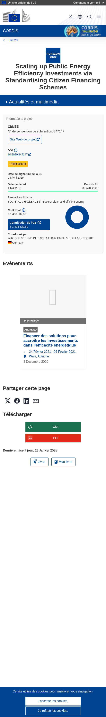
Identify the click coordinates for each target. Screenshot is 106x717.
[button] (80, 16)
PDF (56, 438)
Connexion (70, 16)
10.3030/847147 (18, 154)
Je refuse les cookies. (53, 710)
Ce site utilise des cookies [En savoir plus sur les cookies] (31, 691)
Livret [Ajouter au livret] (39, 461)
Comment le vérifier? (88, 2)
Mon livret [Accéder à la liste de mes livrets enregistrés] (63, 462)
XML (56, 427)
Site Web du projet (23, 140)
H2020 (13, 40)
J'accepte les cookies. (53, 701)
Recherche (89, 16)
